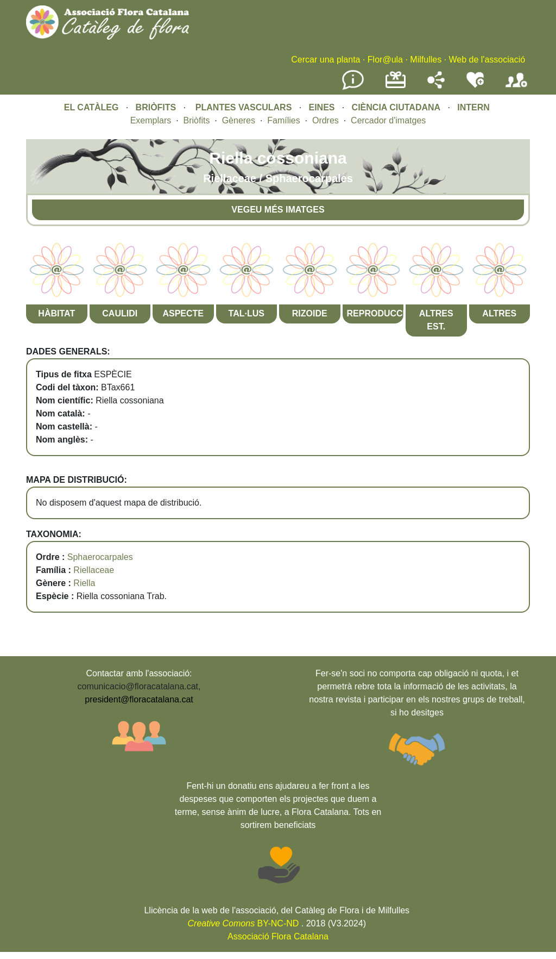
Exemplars (151, 120)
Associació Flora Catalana (278, 936)
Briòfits (197, 120)
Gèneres (238, 120)
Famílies (283, 120)
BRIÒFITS (157, 107)
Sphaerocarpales (100, 557)
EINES (321, 107)
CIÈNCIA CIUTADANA (396, 107)
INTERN (473, 107)
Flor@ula (385, 59)
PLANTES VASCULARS (243, 107)
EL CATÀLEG (91, 107)
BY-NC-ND (243, 923)
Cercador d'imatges (388, 120)
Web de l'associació (486, 59)
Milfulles (425, 59)
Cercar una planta (325, 59)
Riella (84, 583)
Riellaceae (93, 570)
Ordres (325, 120)
